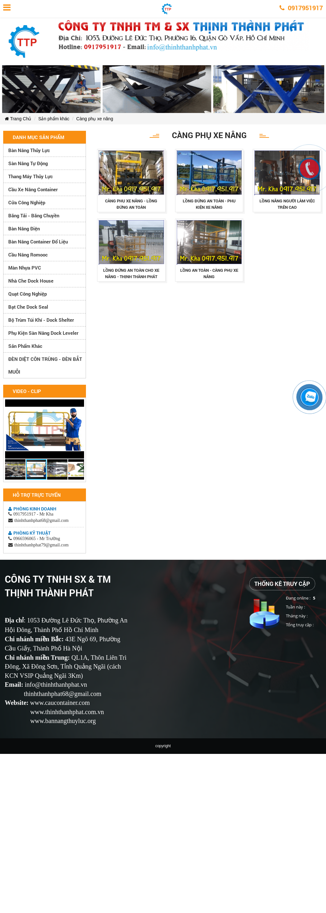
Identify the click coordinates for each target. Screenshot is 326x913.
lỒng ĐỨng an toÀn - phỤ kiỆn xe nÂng (209, 204)
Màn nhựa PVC (24, 267)
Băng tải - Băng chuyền (33, 215)
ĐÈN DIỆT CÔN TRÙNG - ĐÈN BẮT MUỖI (45, 365)
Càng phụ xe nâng (94, 118)
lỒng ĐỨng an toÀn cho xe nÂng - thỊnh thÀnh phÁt (131, 273)
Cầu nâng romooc (28, 254)
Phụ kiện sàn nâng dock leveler (43, 333)
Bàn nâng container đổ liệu (38, 241)
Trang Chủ (18, 118)
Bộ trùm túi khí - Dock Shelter (41, 320)
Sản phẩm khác (53, 118)
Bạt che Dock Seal (28, 307)
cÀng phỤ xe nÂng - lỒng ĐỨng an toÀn (131, 204)
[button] (78, 405)
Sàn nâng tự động (28, 163)
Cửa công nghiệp (26, 202)
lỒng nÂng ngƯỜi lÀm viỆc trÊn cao (287, 204)
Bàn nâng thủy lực (29, 150)
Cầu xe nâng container (33, 189)
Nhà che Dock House (30, 280)
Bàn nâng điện (24, 228)
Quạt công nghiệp (27, 294)
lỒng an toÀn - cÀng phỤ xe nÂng (209, 273)
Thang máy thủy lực (30, 176)
